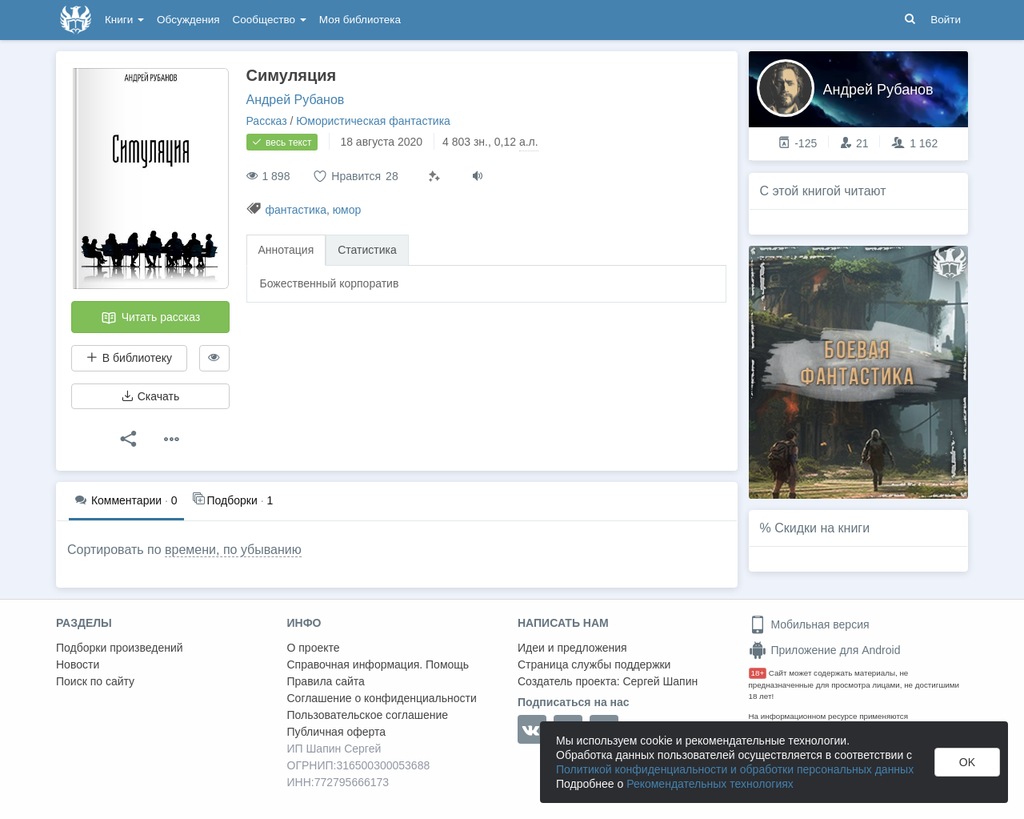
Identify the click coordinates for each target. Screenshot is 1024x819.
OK (967, 762)
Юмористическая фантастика (373, 120)
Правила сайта (326, 681)
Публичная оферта (336, 731)
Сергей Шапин (660, 681)
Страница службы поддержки (594, 664)
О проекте (313, 647)
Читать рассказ (150, 318)
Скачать (150, 396)
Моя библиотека (360, 20)
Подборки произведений (119, 647)
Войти (945, 20)
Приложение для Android (825, 650)
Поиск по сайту (95, 681)
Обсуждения (188, 20)
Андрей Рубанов (295, 99)
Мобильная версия (809, 624)
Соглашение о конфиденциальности (382, 698)
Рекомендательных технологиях (710, 783)
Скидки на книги (822, 528)
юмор (347, 209)
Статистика (367, 249)
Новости (77, 664)
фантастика (295, 209)
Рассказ (266, 120)
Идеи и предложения (572, 647)
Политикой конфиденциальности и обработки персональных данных (735, 769)
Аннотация (286, 249)
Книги (124, 20)
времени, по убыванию (233, 549)
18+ (758, 672)
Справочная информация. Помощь (378, 664)
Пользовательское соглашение (368, 715)
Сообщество (269, 20)
